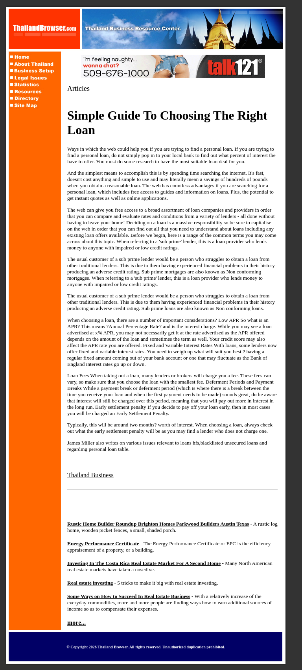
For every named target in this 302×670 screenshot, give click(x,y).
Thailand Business (90, 475)
